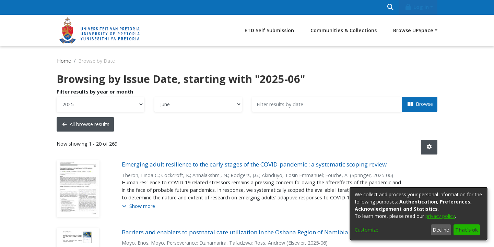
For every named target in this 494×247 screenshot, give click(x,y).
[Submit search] (390, 7)
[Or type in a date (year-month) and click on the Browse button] (327, 104)
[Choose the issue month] (198, 104)
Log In (416, 7)
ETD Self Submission (269, 30)
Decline (441, 229)
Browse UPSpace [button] (413, 30)
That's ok (466, 229)
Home (64, 61)
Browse (420, 104)
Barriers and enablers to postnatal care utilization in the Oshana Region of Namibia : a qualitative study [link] (262, 232)
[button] (429, 147)
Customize (366, 229)
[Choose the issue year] (100, 104)
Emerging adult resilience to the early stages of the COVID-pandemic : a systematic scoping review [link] (254, 164)
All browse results (85, 124)
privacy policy (440, 216)
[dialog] (418, 213)
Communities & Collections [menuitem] (343, 30)
